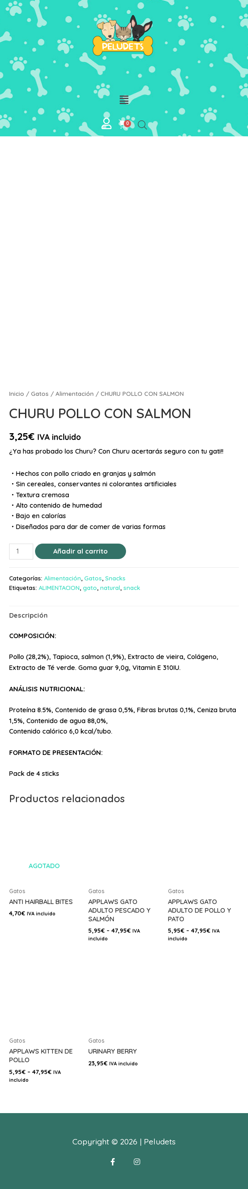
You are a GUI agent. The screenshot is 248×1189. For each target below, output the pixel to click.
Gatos (40, 393)
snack (131, 587)
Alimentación (75, 393)
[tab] (28, 615)
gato (90, 587)
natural (110, 587)
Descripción (28, 615)
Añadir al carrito (80, 551)
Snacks (115, 578)
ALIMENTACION (59, 587)
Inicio (16, 393)
